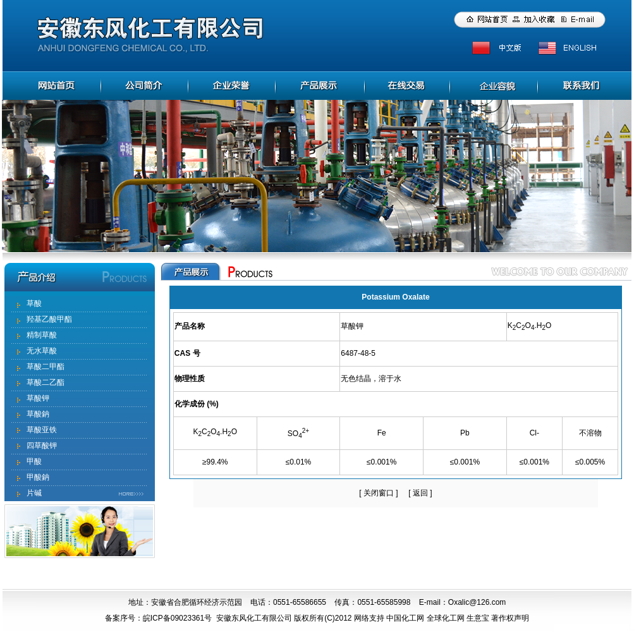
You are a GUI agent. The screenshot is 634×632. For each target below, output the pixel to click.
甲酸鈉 (38, 477)
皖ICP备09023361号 (177, 618)
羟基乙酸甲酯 (49, 319)
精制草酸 (42, 335)
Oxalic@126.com (477, 602)
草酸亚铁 (42, 429)
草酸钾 (38, 398)
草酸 (34, 303)
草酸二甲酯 (45, 366)
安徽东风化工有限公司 (254, 618)
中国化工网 (405, 618)
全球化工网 (446, 618)
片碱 (34, 493)
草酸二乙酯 (45, 382)
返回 (420, 493)
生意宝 (477, 618)
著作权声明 (510, 618)
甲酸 (34, 461)
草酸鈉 (38, 414)
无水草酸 (42, 350)
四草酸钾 (42, 445)
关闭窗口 (378, 493)
